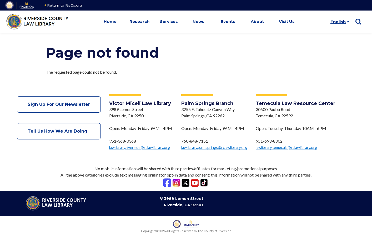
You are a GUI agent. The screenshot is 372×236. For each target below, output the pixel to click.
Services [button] (169, 21)
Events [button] (228, 21)
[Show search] (358, 21)
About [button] (257, 21)
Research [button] (139, 21)
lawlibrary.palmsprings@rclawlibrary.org (214, 147)
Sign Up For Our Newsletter (59, 104)
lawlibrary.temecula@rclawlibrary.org (286, 147)
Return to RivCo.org (64, 5)
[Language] (339, 21)
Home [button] (110, 21)
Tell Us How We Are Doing (59, 131)
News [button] (198, 21)
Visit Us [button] (287, 21)
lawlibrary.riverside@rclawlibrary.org (139, 147)
